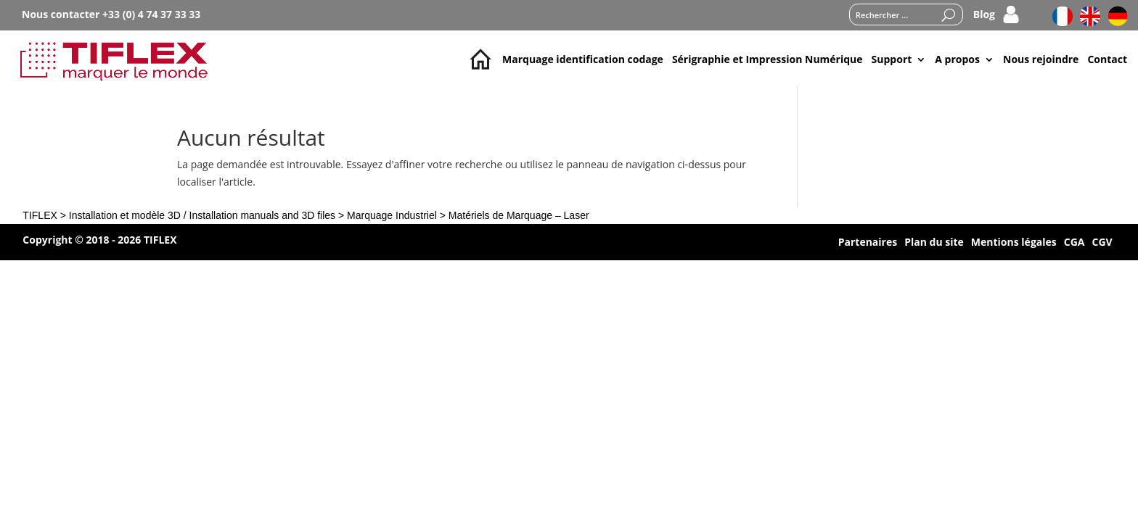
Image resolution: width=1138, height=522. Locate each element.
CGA (1074, 243)
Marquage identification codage (582, 59)
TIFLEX (39, 215)
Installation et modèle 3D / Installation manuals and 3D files (202, 215)
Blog (984, 15)
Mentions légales (1014, 243)
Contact (1107, 59)
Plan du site (934, 243)
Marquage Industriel (392, 215)
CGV (1102, 243)
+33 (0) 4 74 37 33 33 (151, 14)
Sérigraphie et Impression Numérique (767, 59)
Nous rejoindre (1040, 59)
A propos (957, 59)
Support (892, 59)
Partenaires (867, 243)
